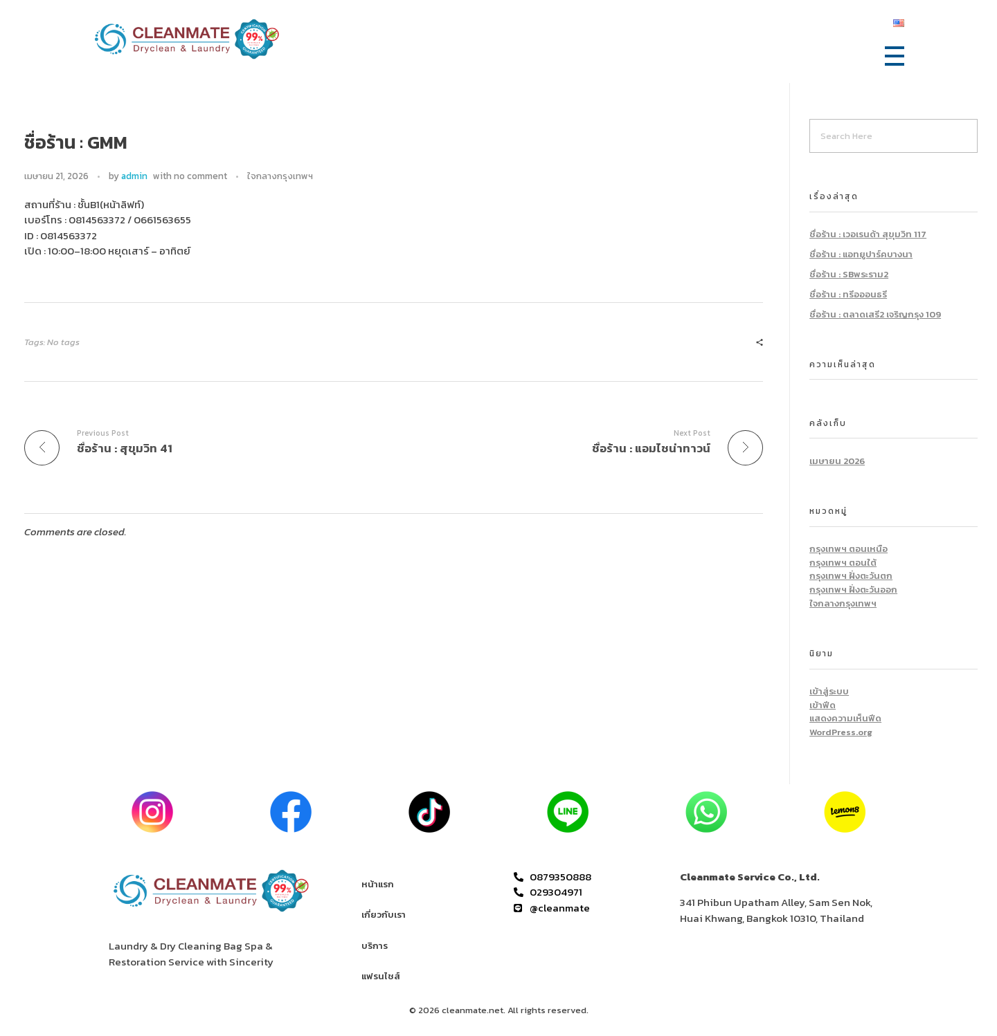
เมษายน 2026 (837, 461)
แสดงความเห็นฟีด (845, 718)
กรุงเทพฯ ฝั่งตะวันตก (850, 575)
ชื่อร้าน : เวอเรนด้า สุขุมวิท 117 (867, 234)
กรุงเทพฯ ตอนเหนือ (848, 548)
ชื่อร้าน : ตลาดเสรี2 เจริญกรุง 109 (875, 314)
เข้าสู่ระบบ (829, 691)
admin (134, 176)
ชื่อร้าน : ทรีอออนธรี (848, 294)
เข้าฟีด (822, 705)
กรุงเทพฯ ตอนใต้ (843, 562)
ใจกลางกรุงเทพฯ (280, 176)
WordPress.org (840, 732)
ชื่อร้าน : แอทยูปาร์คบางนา (861, 254)
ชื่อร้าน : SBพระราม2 (848, 274)
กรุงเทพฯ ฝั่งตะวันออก (853, 589)
